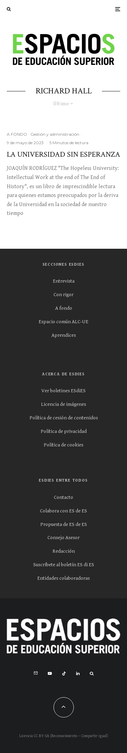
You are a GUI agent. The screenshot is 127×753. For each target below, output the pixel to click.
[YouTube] (50, 673)
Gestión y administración (54, 134)
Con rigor (63, 294)
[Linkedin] (78, 673)
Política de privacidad (64, 431)
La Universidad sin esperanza (63, 154)
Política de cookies (63, 445)
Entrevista (64, 281)
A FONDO (17, 134)
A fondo (63, 308)
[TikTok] (64, 673)
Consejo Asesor (63, 537)
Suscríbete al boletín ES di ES (63, 565)
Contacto (63, 497)
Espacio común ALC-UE (63, 322)
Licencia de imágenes (63, 404)
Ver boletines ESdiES (63, 391)
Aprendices (63, 335)
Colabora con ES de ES (63, 511)
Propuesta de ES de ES (63, 524)
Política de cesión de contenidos (63, 418)
